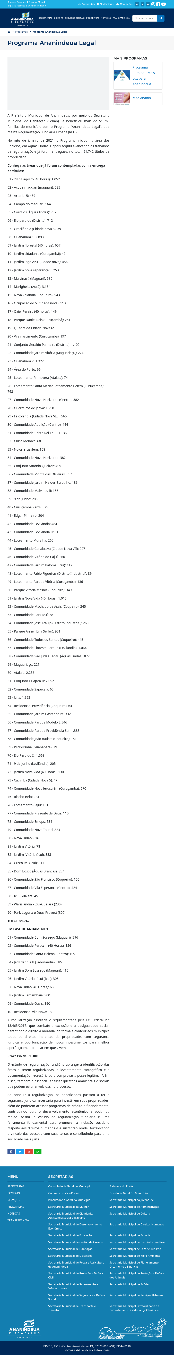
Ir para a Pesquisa (17, 5)
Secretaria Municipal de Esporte (130, 1235)
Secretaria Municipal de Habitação (70, 1249)
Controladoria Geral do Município (69, 1186)
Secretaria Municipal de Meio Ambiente (134, 1256)
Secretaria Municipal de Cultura (129, 1213)
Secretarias (46, 18)
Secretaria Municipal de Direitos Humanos (136, 1224)
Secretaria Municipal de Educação (70, 1235)
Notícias (106, 18)
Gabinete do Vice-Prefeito (64, 1193)
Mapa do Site (124, 4)
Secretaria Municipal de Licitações (70, 1256)
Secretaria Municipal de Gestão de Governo (76, 1242)
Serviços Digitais (75, 18)
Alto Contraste (105, 4)
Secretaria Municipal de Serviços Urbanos (136, 1295)
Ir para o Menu (37, 2)
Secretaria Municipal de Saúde (129, 1284)
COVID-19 (58, 18)
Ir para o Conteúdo (18, 2)
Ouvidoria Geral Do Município (128, 1193)
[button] (160, 18)
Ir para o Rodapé (37, 5)
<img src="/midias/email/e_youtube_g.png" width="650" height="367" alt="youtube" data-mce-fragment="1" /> (58, 83)
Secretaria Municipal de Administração (134, 1207)
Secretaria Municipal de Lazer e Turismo (135, 1249)
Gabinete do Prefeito (122, 1186)
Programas (92, 18)
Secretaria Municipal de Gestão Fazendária (137, 1242)
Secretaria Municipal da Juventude (131, 1200)
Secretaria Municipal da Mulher (68, 1207)
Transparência (120, 18)
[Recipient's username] (145, 18)
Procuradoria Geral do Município (69, 1200)
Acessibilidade (87, 4)
